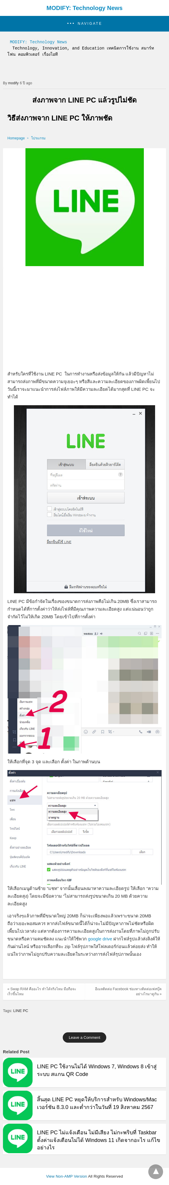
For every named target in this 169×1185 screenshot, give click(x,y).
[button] (84, 24)
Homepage (16, 138)
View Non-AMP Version (66, 1176)
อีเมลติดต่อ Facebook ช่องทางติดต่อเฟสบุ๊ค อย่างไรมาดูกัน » (128, 991)
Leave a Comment (84, 1037)
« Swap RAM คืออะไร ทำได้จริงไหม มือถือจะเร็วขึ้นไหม (41, 991)
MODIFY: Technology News (84, 8)
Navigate (90, 24)
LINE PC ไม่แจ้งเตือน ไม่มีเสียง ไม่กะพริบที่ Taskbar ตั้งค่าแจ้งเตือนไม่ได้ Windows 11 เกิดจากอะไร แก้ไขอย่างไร (98, 1140)
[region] (84, 319)
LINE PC (20, 1010)
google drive (100, 938)
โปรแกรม (38, 138)
